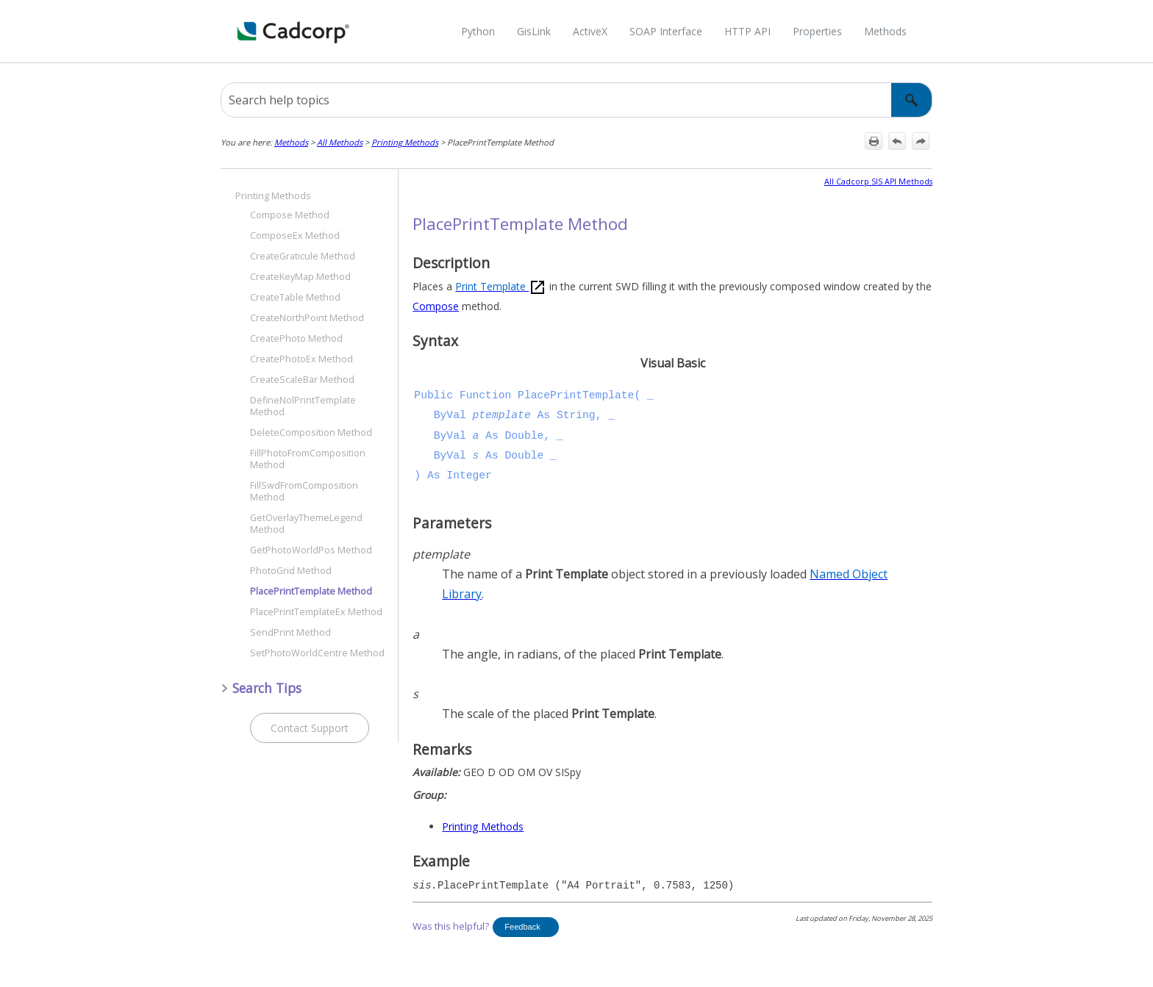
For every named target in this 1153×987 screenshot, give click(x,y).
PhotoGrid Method (291, 570)
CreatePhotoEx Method (301, 359)
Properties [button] (817, 31)
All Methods (340, 142)
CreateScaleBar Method (302, 379)
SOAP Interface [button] (665, 31)
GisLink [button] (534, 31)
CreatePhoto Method (296, 338)
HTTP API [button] (747, 31)
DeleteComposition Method (311, 432)
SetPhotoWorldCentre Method (317, 653)
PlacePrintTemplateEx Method (316, 612)
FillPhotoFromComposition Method (307, 459)
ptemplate (502, 415)
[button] (911, 100)
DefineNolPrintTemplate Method (303, 406)
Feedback (522, 926)
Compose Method (289, 215)
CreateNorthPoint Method (307, 318)
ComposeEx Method (295, 235)
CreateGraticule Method (302, 256)
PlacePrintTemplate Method (311, 591)
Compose (436, 306)
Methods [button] (885, 31)
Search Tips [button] (261, 688)
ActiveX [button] (590, 31)
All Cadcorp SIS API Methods (878, 181)
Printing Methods (404, 142)
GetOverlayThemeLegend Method (306, 524)
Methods (291, 142)
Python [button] (478, 31)
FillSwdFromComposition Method (304, 491)
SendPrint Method (290, 632)
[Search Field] (576, 100)
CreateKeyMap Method (300, 276)
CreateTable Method (295, 297)
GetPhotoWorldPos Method (311, 550)
